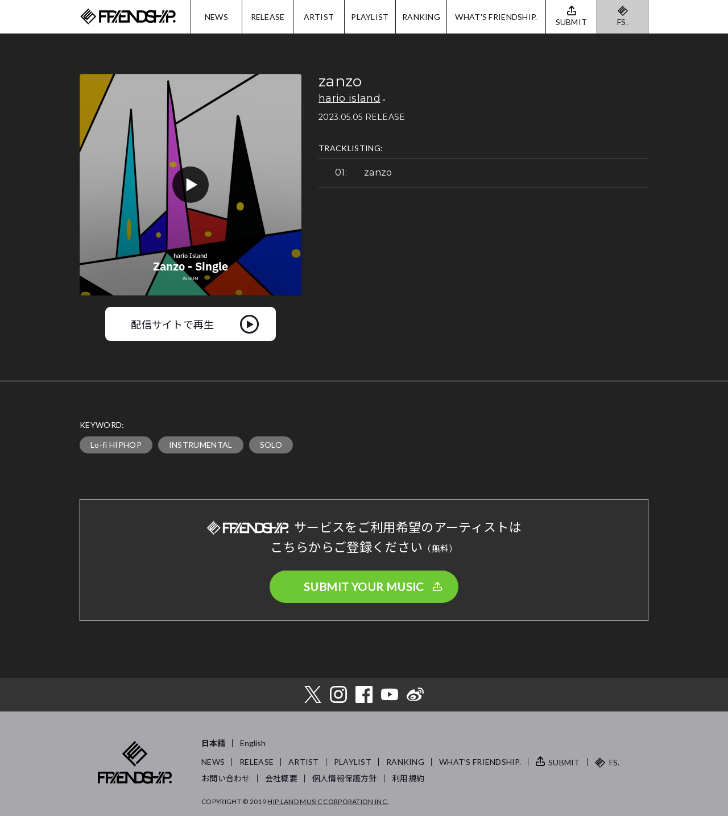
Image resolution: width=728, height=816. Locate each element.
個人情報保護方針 (344, 778)
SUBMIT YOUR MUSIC (364, 586)
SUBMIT (564, 762)
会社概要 (281, 778)
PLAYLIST (369, 17)
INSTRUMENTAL (201, 444)
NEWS (216, 17)
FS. (622, 22)
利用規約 (408, 778)
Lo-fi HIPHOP (116, 444)
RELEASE (268, 17)
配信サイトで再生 (172, 324)
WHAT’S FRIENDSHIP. (480, 762)
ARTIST (319, 17)
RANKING (421, 17)
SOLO (271, 444)
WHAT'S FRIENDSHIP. (496, 17)
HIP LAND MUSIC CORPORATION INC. (327, 801)
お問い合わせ (225, 778)
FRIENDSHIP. (128, 17)
